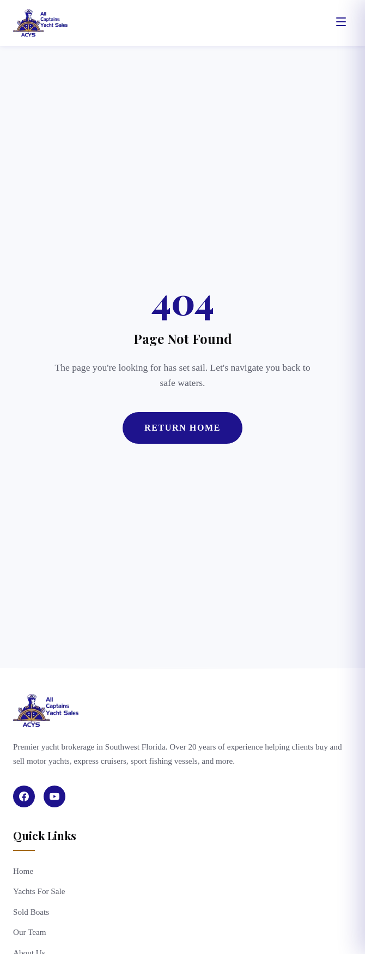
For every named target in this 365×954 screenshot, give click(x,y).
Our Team (29, 932)
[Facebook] (24, 796)
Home (23, 870)
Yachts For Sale (39, 891)
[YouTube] (54, 796)
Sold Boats (31, 911)
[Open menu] (341, 23)
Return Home (182, 427)
